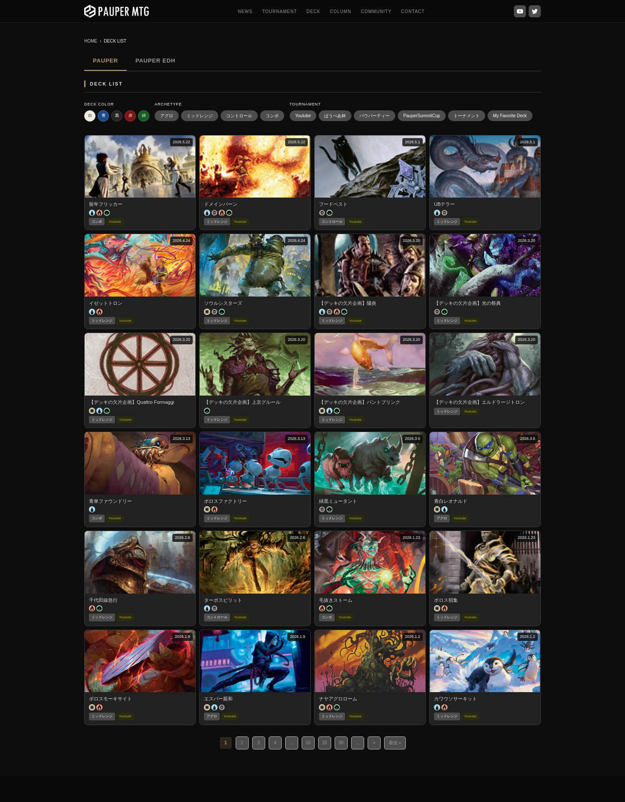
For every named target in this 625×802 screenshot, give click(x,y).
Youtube (303, 115)
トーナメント (467, 115)
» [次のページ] (374, 742)
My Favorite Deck (510, 115)
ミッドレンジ (200, 115)
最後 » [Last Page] (395, 742)
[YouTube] (520, 11)
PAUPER (105, 60)
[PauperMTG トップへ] (116, 11)
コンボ (272, 115)
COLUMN (340, 11)
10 (308, 742)
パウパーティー (374, 115)
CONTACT (413, 11)
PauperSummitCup (421, 115)
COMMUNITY (376, 11)
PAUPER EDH (155, 60)
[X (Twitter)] (535, 11)
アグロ (166, 115)
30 (341, 742)
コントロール (239, 115)
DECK (313, 11)
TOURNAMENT (279, 11)
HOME (90, 41)
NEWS (245, 11)
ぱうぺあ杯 (335, 115)
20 (324, 742)
